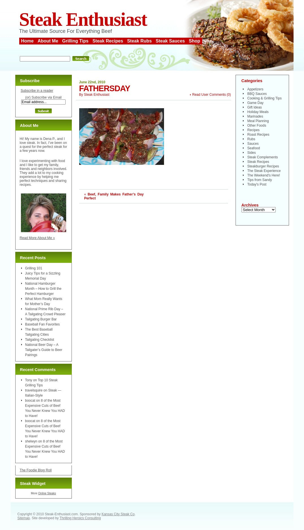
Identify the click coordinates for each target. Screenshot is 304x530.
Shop (194, 41)
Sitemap (24, 518)
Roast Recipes (258, 135)
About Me (48, 41)
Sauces (253, 144)
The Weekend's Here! (263, 175)
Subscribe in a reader (37, 91)
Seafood (253, 148)
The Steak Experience (264, 171)
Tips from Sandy (259, 180)
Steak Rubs (139, 41)
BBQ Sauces (257, 94)
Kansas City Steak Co (118, 514)
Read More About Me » (37, 238)
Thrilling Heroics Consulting (80, 518)
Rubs (251, 139)
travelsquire (34, 390)
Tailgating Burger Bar (41, 319)
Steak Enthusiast (83, 19)
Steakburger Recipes (263, 166)
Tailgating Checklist (39, 340)
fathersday (104, 88)
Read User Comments (209, 95)
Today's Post (257, 184)
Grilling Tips (75, 41)
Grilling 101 (33, 268)
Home (27, 41)
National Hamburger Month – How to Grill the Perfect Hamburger (43, 289)
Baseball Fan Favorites (42, 324)
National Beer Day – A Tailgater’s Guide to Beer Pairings (43, 350)
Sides (251, 153)
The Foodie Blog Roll (36, 470)
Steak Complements (262, 157)
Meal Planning (258, 121)
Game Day (255, 103)
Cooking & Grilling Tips (264, 98)
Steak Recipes (107, 41)
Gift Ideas (254, 107)
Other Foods (256, 125)
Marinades (255, 116)
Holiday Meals (258, 112)
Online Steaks (47, 493)
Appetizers (255, 89)
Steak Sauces (170, 41)
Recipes (253, 130)
